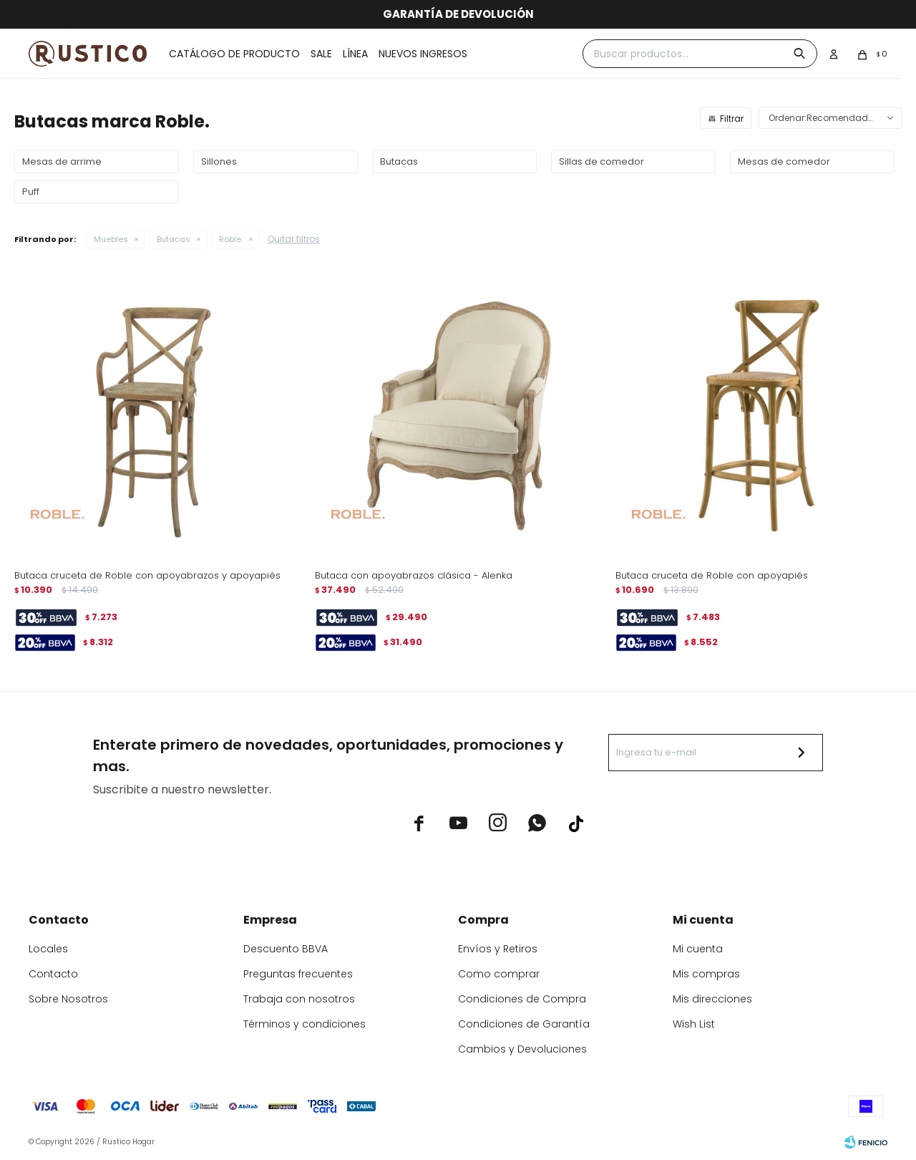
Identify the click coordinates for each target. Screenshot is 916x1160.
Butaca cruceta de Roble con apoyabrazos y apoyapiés (147, 575)
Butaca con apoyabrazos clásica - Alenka (413, 575)
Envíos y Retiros (497, 949)
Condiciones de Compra (522, 999)
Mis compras (706, 974)
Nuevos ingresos (423, 54)
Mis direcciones (712, 999)
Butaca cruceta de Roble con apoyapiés (711, 575)
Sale (321, 54)
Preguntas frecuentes (298, 974)
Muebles (111, 239)
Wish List (694, 1024)
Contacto (53, 974)
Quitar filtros (294, 239)
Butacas (173, 239)
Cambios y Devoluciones (522, 1049)
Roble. (231, 239)
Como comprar (499, 974)
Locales (48, 949)
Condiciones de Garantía (524, 1024)
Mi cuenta (698, 949)
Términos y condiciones (304, 1024)
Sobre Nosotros (68, 999)
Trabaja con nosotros (299, 999)
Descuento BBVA (285, 949)
